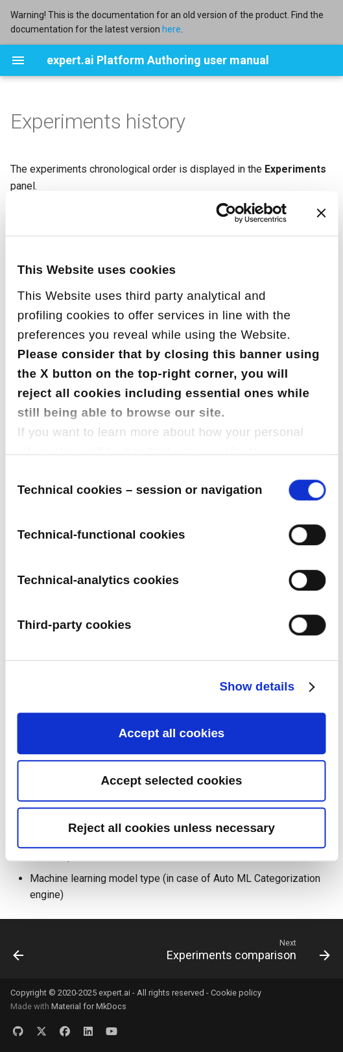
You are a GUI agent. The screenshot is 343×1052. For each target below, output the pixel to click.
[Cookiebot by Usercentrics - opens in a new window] (230, 212)
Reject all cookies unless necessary (171, 828)
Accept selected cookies (171, 780)
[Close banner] (320, 212)
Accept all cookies (172, 733)
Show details (256, 686)
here (171, 29)
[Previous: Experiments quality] (19, 953)
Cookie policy (236, 992)
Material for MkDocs (88, 1006)
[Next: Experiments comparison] (246, 953)
